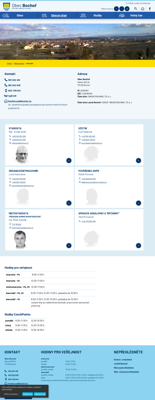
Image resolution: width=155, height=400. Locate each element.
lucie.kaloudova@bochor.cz (119, 140)
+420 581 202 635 (67, 134)
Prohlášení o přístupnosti (53, 385)
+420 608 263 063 (19, 176)
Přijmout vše (40, 394)
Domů (9, 61)
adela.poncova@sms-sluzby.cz (24, 180)
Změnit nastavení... (11, 394)
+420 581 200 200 (19, 134)
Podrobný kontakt (18, 350)
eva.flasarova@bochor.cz (70, 140)
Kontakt (29, 61)
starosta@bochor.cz (20, 140)
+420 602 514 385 (19, 137)
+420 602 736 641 (67, 137)
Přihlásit (53, 370)
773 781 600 (64, 179)
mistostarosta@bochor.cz (70, 183)
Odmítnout (27, 394)
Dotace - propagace (123, 314)
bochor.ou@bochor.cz (19, 98)
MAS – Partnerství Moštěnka (126, 326)
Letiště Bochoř (121, 318)
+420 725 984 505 (115, 176)
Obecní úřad (19, 61)
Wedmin (53, 388)
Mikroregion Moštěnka (124, 322)
